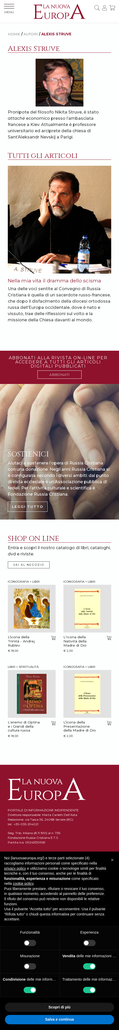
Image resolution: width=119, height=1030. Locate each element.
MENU (9, 9)
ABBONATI (59, 375)
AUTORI (31, 34)
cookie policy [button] (23, 883)
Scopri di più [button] (60, 1007)
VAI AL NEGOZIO (28, 565)
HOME (14, 34)
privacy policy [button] (15, 868)
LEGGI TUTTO (27, 506)
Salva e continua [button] (59, 1019)
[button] (112, 860)
